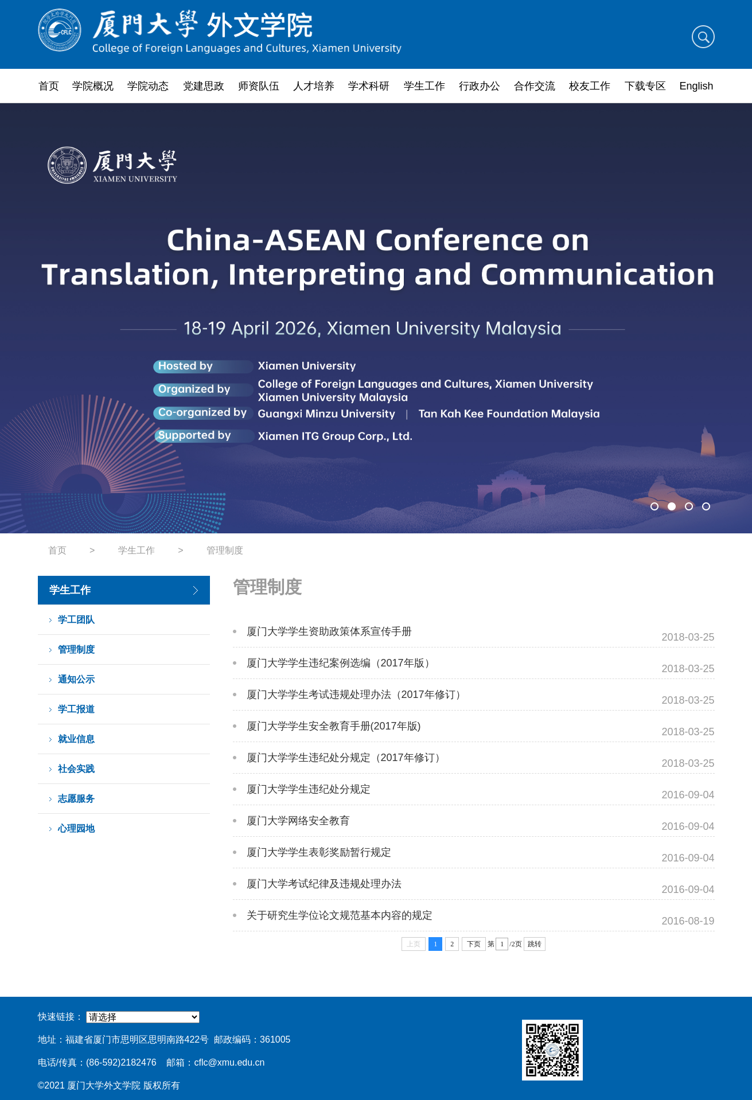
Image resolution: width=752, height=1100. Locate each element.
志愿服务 (76, 798)
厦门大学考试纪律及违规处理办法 (324, 884)
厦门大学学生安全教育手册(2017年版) (334, 726)
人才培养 (313, 86)
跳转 (534, 944)
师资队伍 (258, 86)
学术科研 (368, 86)
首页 (48, 86)
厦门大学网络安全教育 (298, 820)
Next (699, 318)
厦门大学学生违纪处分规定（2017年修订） (346, 757)
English (697, 86)
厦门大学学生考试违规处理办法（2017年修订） (356, 694)
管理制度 (224, 550)
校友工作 (589, 86)
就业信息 (76, 739)
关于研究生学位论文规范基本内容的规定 (340, 915)
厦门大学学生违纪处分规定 (309, 789)
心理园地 (76, 828)
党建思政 (203, 86)
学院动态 (148, 86)
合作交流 (534, 86)
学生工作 (424, 86)
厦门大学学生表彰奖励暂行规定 (319, 852)
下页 (474, 944)
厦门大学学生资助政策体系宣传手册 (329, 631)
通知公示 (76, 679)
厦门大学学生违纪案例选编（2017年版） (341, 663)
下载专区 (645, 86)
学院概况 (93, 86)
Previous (53, 318)
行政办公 (479, 86)
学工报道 (76, 709)
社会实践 (76, 769)
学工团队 (76, 620)
